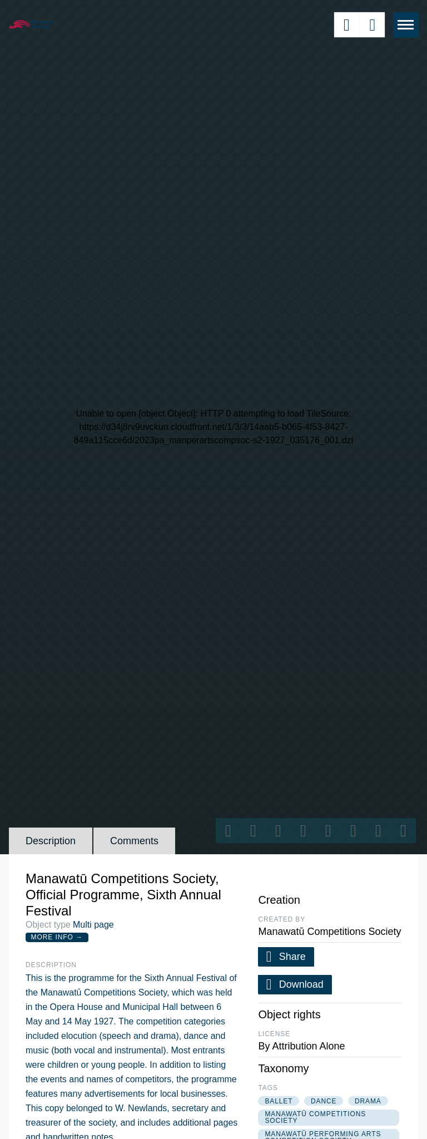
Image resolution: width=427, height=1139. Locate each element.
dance (324, 1101)
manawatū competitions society (315, 1117)
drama (368, 1101)
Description (51, 840)
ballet (278, 1101)
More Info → (57, 937)
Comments (134, 840)
